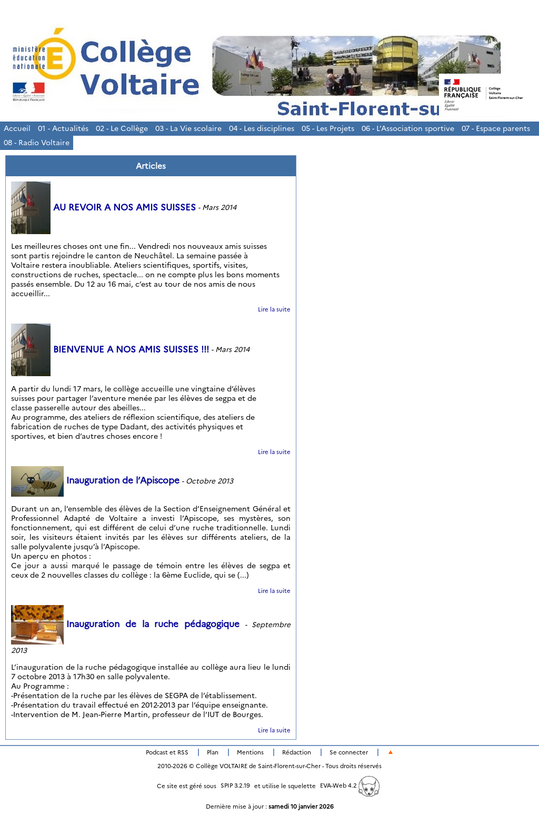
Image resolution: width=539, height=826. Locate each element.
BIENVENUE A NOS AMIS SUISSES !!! (110, 349)
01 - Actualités (63, 128)
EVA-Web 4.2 (350, 785)
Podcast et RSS (167, 752)
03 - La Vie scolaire (188, 128)
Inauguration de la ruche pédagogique (125, 624)
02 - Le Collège (122, 128)
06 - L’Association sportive (408, 128)
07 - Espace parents (496, 128)
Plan (212, 752)
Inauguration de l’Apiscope (95, 480)
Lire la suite (274, 309)
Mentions (250, 752)
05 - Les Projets (328, 128)
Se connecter (349, 752)
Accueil (17, 128)
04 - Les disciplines (261, 128)
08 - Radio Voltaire (36, 142)
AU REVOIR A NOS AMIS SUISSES (103, 207)
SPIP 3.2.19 (235, 785)
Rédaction (296, 752)
